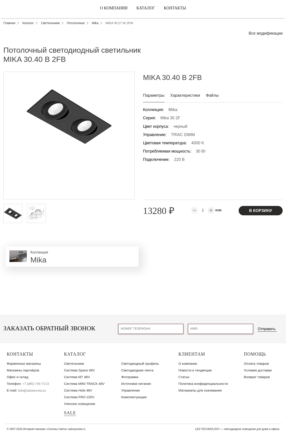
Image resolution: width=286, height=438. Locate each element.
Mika (172, 109)
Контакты (175, 8)
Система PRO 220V (79, 397)
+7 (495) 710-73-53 (36, 384)
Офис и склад (17, 377)
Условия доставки (257, 370)
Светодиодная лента (137, 370)
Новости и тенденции (195, 370)
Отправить (266, 329)
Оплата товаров (256, 363)
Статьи (184, 377)
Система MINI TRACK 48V (84, 384)
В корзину (260, 210)
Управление (130, 390)
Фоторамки (129, 377)
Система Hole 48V (78, 390)
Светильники (74, 363)
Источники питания (136, 384)
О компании (114, 8)
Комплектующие (134, 397)
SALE (70, 412)
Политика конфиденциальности (203, 384)
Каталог (146, 8)
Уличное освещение (79, 404)
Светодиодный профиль (140, 363)
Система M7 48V (77, 377)
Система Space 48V (79, 370)
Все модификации (266, 33)
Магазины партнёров (23, 370)
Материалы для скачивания (200, 390)
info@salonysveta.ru (32, 390)
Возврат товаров (257, 377)
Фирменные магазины (24, 363)
